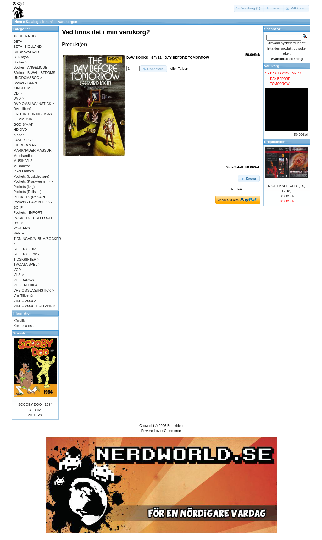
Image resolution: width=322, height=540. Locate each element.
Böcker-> (20, 62)
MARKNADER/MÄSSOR (33, 150)
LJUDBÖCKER (25, 145)
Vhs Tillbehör (24, 295)
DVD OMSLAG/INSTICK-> (34, 104)
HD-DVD (20, 129)
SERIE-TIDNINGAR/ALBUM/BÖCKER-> (38, 238)
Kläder (19, 135)
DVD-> (19, 98)
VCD (17, 270)
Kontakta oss (24, 326)
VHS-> (19, 275)
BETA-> (19, 41)
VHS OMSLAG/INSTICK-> (34, 290)
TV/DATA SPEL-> (27, 264)
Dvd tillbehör (23, 109)
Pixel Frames (24, 171)
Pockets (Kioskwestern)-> (33, 181)
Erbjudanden (274, 142)
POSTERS (22, 228)
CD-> (18, 93)
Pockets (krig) (24, 187)
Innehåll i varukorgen (59, 22)
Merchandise (23, 155)
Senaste (19, 333)
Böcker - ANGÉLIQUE (30, 67)
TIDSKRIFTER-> (26, 259)
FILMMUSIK (23, 119)
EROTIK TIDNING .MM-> (33, 114)
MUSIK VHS (23, 161)
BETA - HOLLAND (28, 46)
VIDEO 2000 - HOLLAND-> (35, 306)
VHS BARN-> (24, 280)
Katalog (32, 22)
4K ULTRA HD (25, 36)
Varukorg (271, 66)
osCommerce (170, 431)
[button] (249, 8)
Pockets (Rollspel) (28, 192)
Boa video (175, 425)
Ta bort (183, 68)
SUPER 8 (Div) (25, 249)
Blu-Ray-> (21, 57)
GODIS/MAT (23, 124)
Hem (18, 22)
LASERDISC (23, 140)
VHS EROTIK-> (26, 285)
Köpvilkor (21, 320)
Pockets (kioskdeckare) (31, 176)
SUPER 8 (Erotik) (27, 254)
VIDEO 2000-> (25, 301)
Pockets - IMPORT (28, 212)
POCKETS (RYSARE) (30, 197)
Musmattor (22, 166)
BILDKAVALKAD (26, 52)
